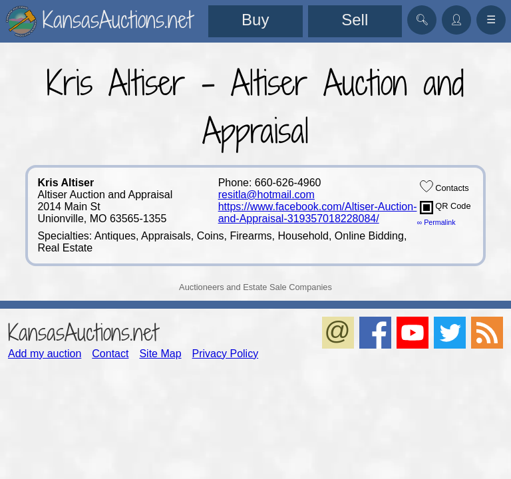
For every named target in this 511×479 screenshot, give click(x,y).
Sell (354, 20)
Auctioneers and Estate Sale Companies (255, 287)
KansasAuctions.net (83, 332)
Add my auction (44, 353)
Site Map (160, 353)
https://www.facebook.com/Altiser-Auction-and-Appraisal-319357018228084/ (317, 212)
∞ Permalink (436, 222)
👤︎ (456, 19)
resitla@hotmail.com (266, 194)
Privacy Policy (225, 353)
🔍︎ (421, 19)
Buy (255, 20)
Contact (110, 353)
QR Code (445, 207)
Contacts (444, 186)
